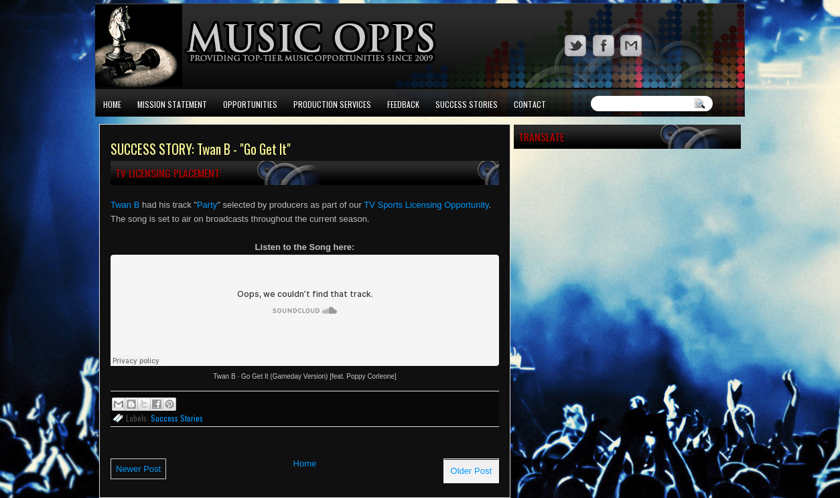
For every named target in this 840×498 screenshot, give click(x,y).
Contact (530, 104)
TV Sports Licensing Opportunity (426, 205)
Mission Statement (172, 104)
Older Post (471, 471)
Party (207, 205)
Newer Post (138, 469)
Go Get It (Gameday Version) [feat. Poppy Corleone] (319, 376)
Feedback (403, 104)
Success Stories (466, 104)
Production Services (332, 104)
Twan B (125, 205)
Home (112, 104)
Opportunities (250, 104)
